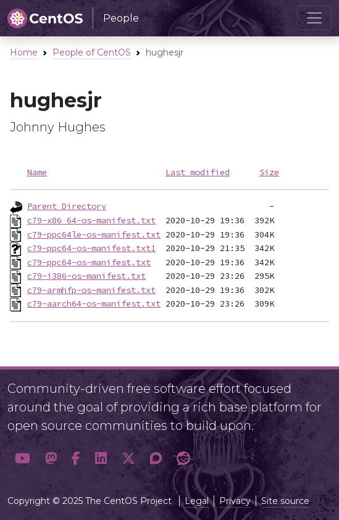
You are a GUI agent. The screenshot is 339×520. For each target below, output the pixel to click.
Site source (285, 500)
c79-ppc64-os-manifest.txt (89, 262)
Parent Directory (66, 206)
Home (24, 52)
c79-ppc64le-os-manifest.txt (94, 234)
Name (37, 172)
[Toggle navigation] (314, 18)
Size (269, 172)
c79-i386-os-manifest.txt (86, 275)
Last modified (197, 172)
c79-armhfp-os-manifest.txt (91, 289)
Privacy (235, 500)
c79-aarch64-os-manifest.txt (94, 303)
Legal (197, 500)
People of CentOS (91, 52)
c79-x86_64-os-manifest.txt (91, 220)
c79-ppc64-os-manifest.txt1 (91, 248)
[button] (22, 459)
